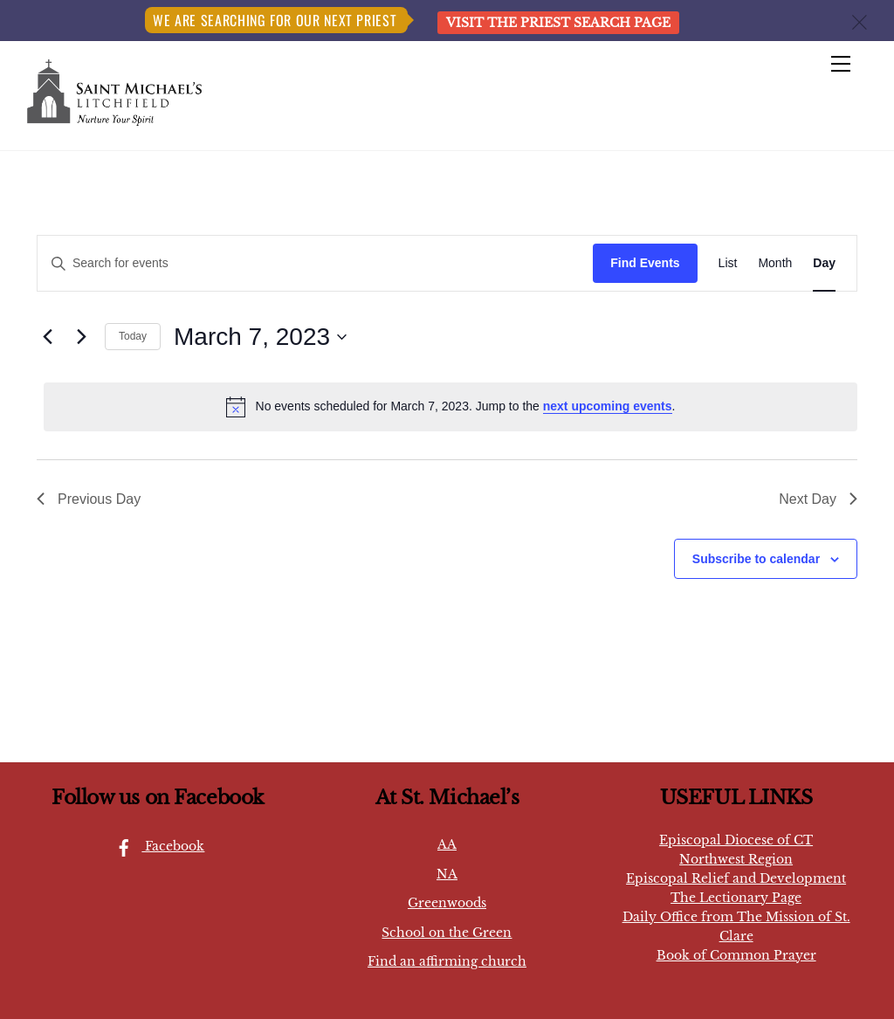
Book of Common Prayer (736, 955)
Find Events (644, 263)
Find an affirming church (447, 961)
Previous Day (89, 499)
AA (447, 844)
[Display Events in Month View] (775, 263)
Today (133, 336)
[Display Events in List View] (728, 263)
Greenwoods (447, 903)
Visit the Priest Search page (558, 23)
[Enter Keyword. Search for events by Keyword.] (315, 263)
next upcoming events (607, 406)
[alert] (450, 406)
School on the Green (447, 932)
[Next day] (81, 337)
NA (447, 874)
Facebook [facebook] (155, 846)
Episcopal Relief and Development (736, 878)
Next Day (818, 499)
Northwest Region (736, 859)
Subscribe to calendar (756, 559)
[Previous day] (47, 337)
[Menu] (840, 64)
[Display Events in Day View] (824, 263)
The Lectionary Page (735, 897)
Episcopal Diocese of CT (736, 840)
